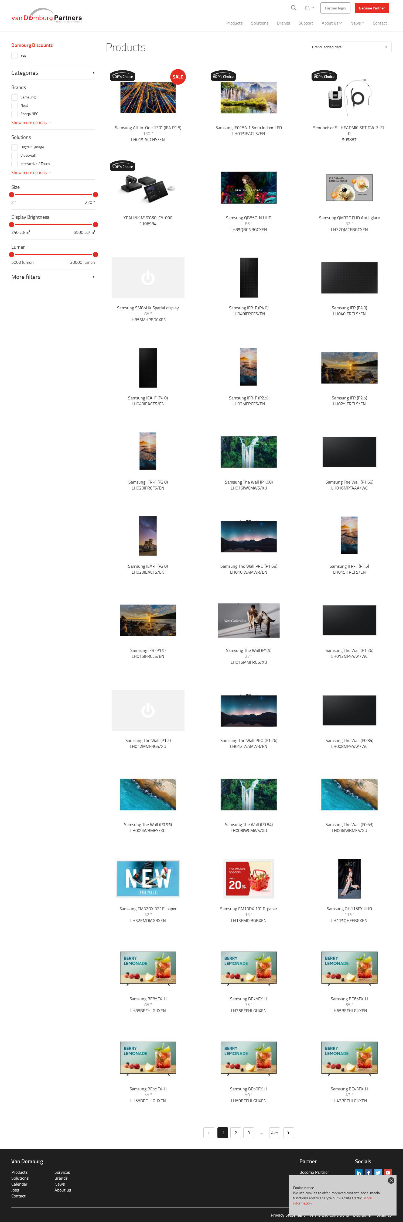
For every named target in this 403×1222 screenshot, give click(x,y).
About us (332, 23)
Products (234, 23)
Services (62, 1172)
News (357, 23)
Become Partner (372, 8)
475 (274, 1133)
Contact (380, 23)
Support (306, 23)
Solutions (259, 23)
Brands (283, 23)
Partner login (335, 8)
